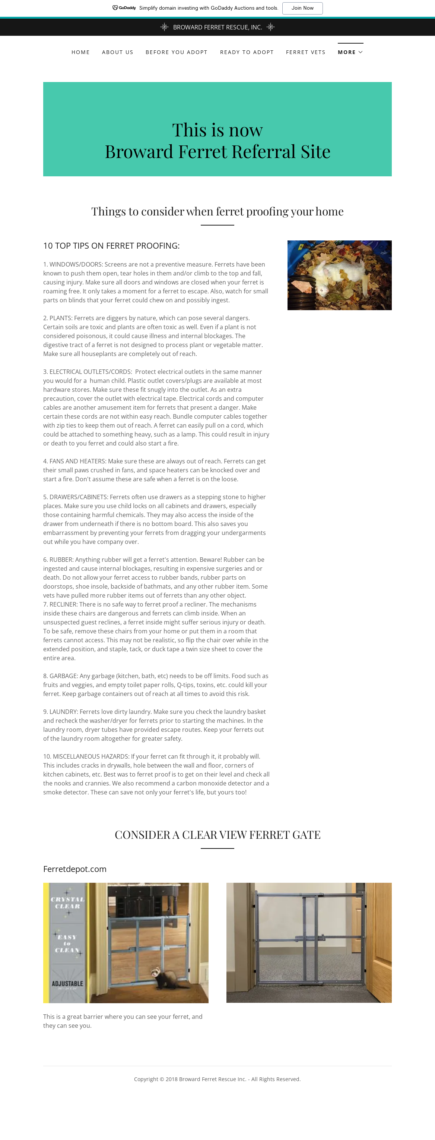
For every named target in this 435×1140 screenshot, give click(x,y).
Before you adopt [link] (177, 52)
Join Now (303, 8)
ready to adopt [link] (247, 52)
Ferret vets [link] (306, 52)
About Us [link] (118, 52)
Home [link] (81, 52)
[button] (350, 50)
